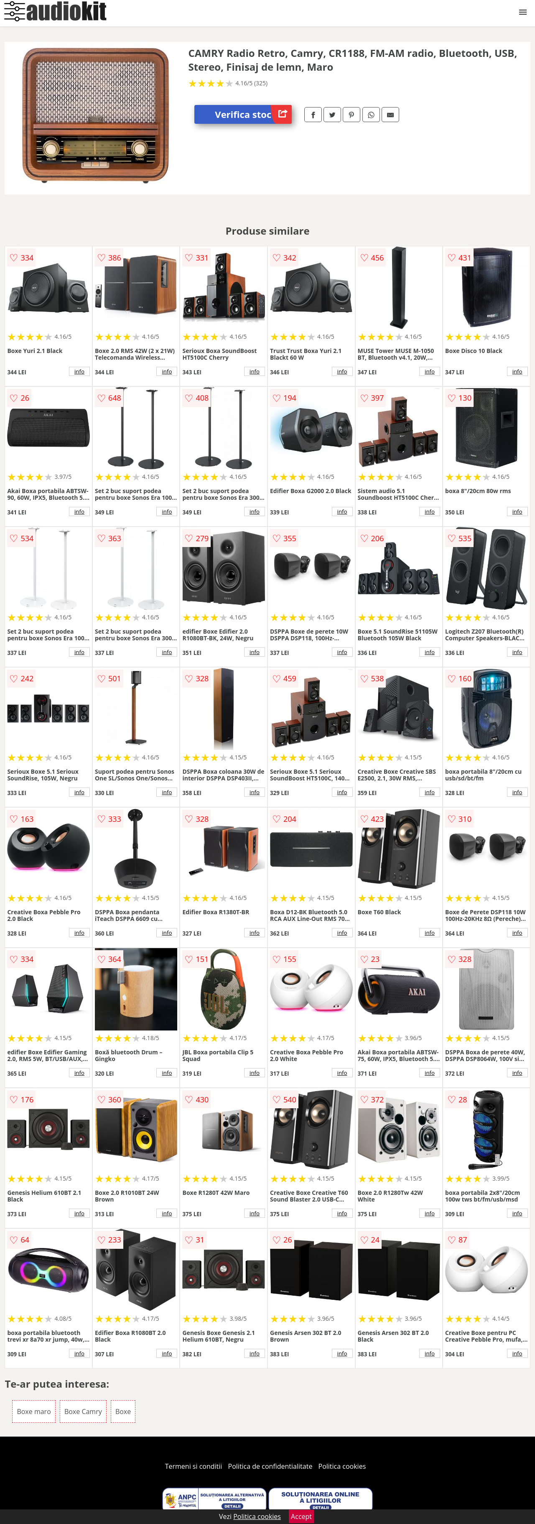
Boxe (123, 1411)
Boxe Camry (83, 1411)
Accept (301, 1516)
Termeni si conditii (193, 1466)
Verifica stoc (253, 114)
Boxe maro (34, 1411)
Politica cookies (342, 1466)
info (79, 371)
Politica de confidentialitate (270, 1466)
